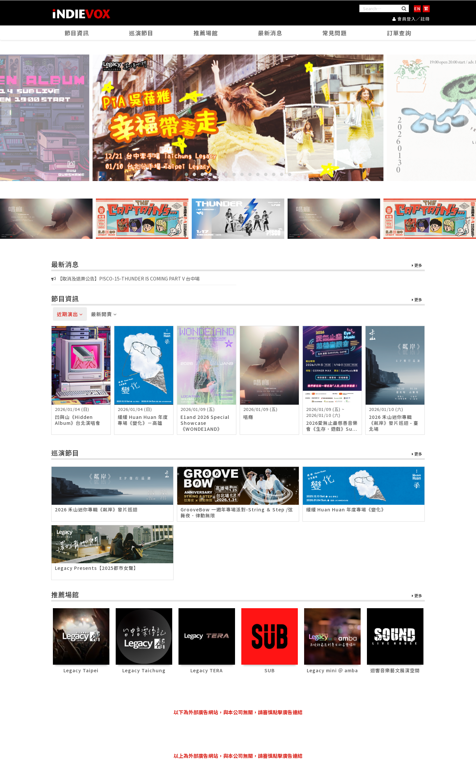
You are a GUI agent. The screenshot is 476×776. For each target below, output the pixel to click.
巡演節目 (141, 33)
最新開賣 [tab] (104, 314)
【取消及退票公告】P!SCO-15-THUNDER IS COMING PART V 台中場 (125, 279)
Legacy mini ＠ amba (332, 670)
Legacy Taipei (81, 670)
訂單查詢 (399, 33)
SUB (269, 670)
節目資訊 (77, 33)
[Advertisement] (238, 734)
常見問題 (335, 33)
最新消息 (270, 33)
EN (417, 8)
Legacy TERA (206, 670)
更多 (417, 266)
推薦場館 (206, 33)
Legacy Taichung (144, 670)
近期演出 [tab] (70, 314)
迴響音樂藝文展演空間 (395, 670)
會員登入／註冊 (411, 18)
